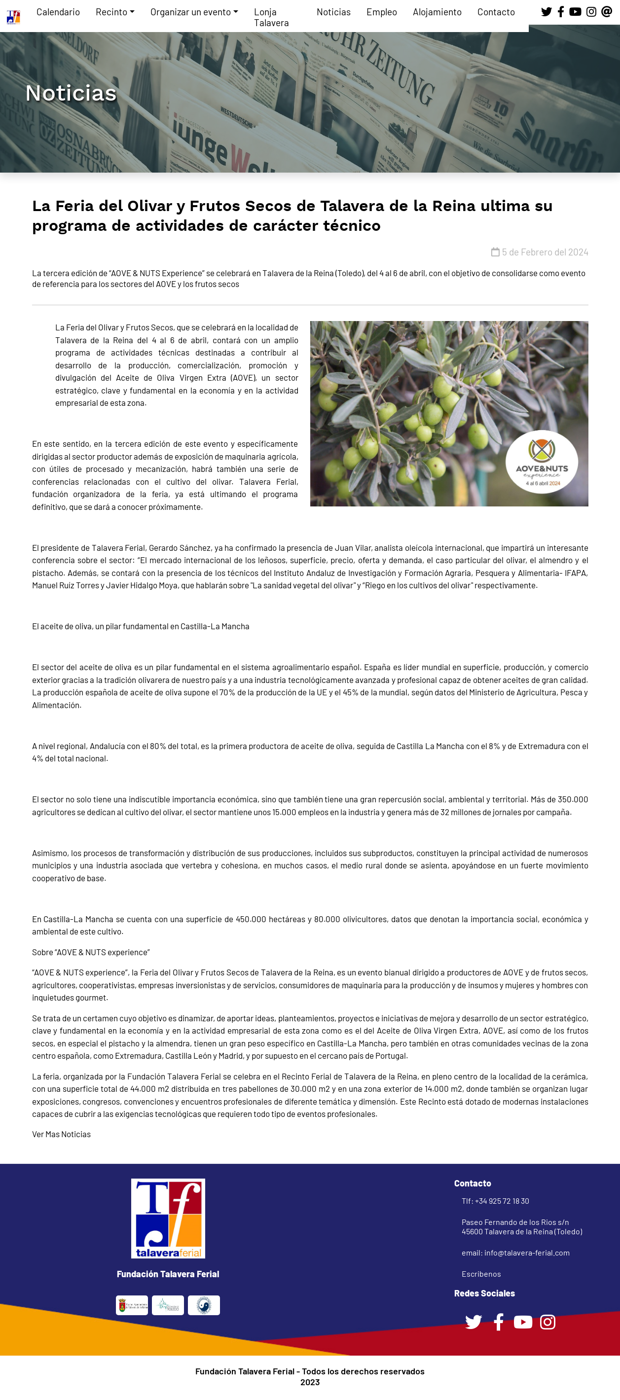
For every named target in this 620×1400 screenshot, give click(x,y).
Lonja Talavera (271, 17)
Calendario (58, 11)
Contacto (496, 11)
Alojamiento (437, 11)
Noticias (334, 11)
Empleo (381, 11)
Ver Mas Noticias (61, 1134)
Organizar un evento (190, 11)
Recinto (111, 11)
